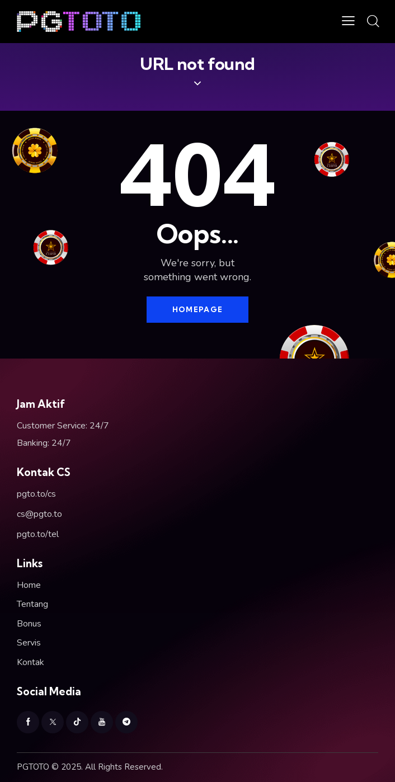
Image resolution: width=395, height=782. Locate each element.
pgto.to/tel (38, 534)
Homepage (197, 309)
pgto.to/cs (36, 494)
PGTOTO (33, 766)
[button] (348, 22)
